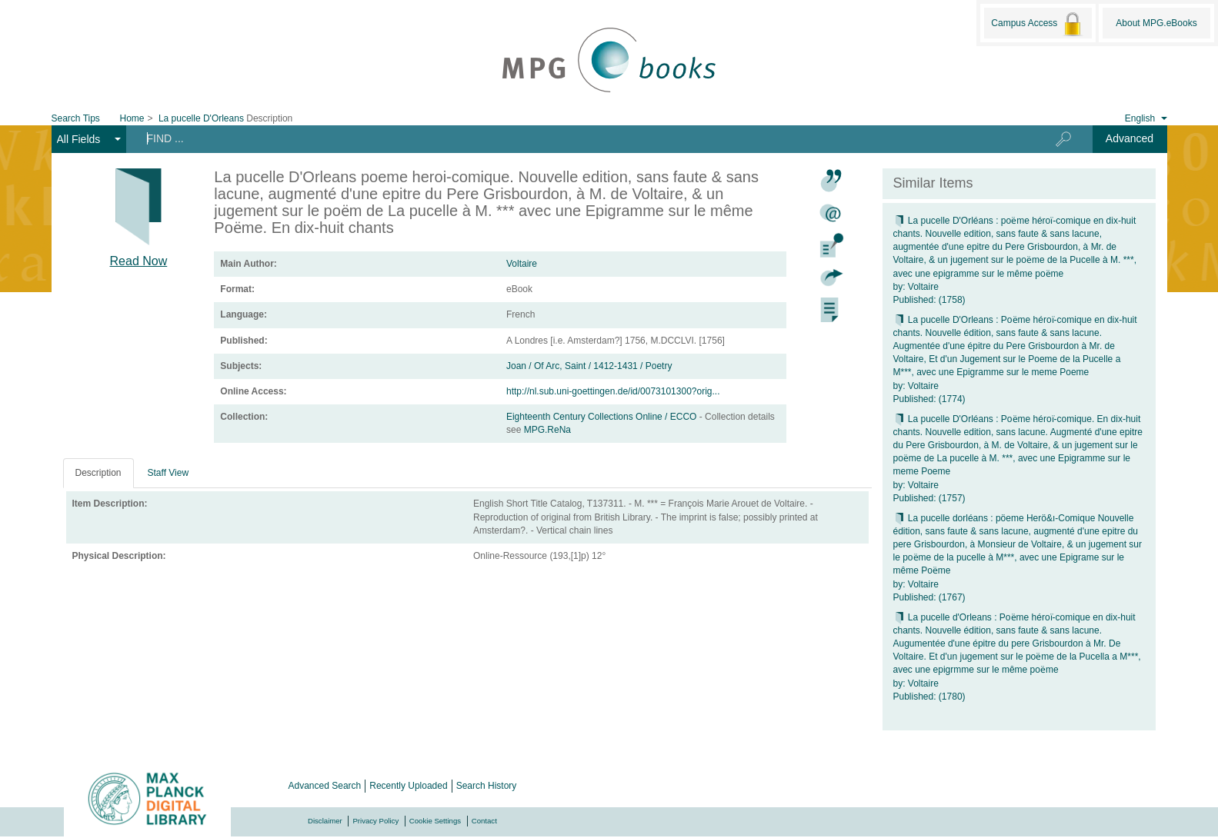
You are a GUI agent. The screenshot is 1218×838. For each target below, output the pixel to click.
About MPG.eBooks (1156, 23)
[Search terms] (574, 138)
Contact (484, 820)
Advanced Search (325, 785)
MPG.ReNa (547, 429)
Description (98, 472)
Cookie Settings (435, 820)
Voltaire (521, 263)
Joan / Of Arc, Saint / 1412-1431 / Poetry (589, 366)
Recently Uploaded (408, 785)
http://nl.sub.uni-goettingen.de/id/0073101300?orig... (613, 391)
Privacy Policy (375, 820)
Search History (486, 785)
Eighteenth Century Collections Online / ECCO (602, 416)
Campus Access (1037, 24)
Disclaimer (325, 820)
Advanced (1129, 138)
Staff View (168, 472)
